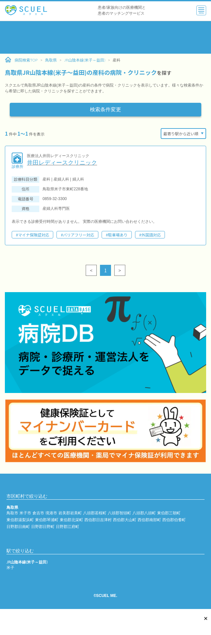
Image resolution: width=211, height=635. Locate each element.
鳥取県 (51, 60)
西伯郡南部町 (149, 519)
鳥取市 (12, 512)
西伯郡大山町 (124, 519)
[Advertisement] (105, 37)
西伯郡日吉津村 (98, 519)
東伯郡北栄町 (71, 519)
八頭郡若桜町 (94, 512)
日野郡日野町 (43, 526)
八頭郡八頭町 (144, 512)
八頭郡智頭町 (119, 512)
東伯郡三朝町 (168, 512)
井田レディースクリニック (62, 162)
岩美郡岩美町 (70, 512)
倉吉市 (38, 512)
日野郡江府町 (67, 526)
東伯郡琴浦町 (46, 519)
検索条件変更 (105, 109)
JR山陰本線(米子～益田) (84, 60)
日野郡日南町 (18, 526)
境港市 (51, 512)
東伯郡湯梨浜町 (20, 519)
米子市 (25, 512)
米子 (10, 567)
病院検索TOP (21, 60)
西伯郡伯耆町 (174, 519)
